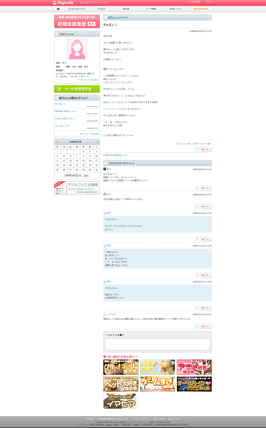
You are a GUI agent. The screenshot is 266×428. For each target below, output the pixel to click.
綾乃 (109, 213)
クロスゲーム (114, 82)
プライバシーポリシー (140, 419)
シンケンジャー (111, 108)
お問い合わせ (159, 419)
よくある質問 (194, 2)
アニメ (128, 75)
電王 (112, 115)
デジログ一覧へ (204, 143)
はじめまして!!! (62, 126)
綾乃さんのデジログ (118, 17)
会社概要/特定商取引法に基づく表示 (113, 419)
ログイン (209, 2)
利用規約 (90, 419)
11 (57, 160)
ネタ (127, 102)
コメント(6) (185, 143)
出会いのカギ (173, 419)
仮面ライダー (110, 102)
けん (109, 194)
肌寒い (126, 49)
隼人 (109, 169)
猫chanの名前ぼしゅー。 (118, 155)
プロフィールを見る (89, 80)
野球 (105, 89)
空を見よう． (61, 104)
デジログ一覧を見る (90, 134)
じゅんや (111, 314)
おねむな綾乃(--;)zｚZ (65, 118)
